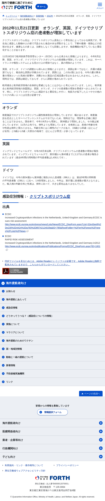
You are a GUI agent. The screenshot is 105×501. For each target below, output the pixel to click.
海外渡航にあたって (16, 299)
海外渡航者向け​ (52, 423)
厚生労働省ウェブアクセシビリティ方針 (25, 470)
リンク (9, 382)
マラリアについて (15, 332)
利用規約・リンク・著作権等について (24, 465)
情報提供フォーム (52, 412)
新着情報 (10, 365)
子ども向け (52, 456)
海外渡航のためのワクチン (19, 340)
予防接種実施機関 (15, 373)
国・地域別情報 (14, 349)
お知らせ (10, 291)
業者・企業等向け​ (52, 440)
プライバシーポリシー (67, 465)
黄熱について (13, 324)
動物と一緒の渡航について (19, 357)
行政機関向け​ (52, 448)
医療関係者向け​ (52, 431)
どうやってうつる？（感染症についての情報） (29, 316)
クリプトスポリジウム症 (50, 196)
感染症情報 (11, 307)
